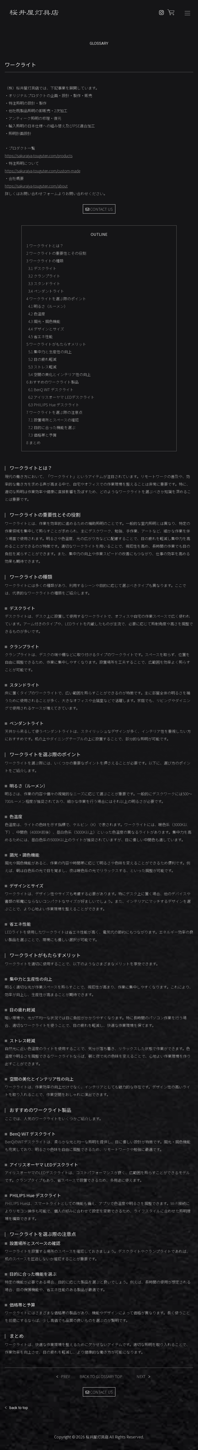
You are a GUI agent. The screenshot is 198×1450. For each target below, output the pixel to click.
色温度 (36, 314)
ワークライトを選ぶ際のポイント (56, 298)
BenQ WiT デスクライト (51, 389)
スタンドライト (44, 283)
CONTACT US (99, 209)
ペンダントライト (46, 291)
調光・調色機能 (44, 321)
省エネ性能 (40, 336)
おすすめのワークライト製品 (52, 382)
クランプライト (44, 276)
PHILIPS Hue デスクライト (53, 404)
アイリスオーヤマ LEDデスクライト (61, 397)
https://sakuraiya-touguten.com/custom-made (42, 171)
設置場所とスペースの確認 (53, 420)
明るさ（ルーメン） (48, 306)
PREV (65, 1376)
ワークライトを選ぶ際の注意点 (54, 412)
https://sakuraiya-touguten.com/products (38, 155)
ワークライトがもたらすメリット (56, 344)
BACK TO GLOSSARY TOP (101, 1376)
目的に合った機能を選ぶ (51, 427)
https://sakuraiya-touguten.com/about (36, 186)
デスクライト (42, 268)
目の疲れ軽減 (42, 359)
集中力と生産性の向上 (50, 351)
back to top (18, 1407)
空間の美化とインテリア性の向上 (59, 374)
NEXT (141, 1376)
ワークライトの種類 (44, 261)
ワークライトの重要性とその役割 (56, 253)
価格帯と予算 (42, 435)
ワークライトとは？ (44, 245)
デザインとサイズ (46, 329)
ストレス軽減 (42, 367)
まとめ (33, 442)
